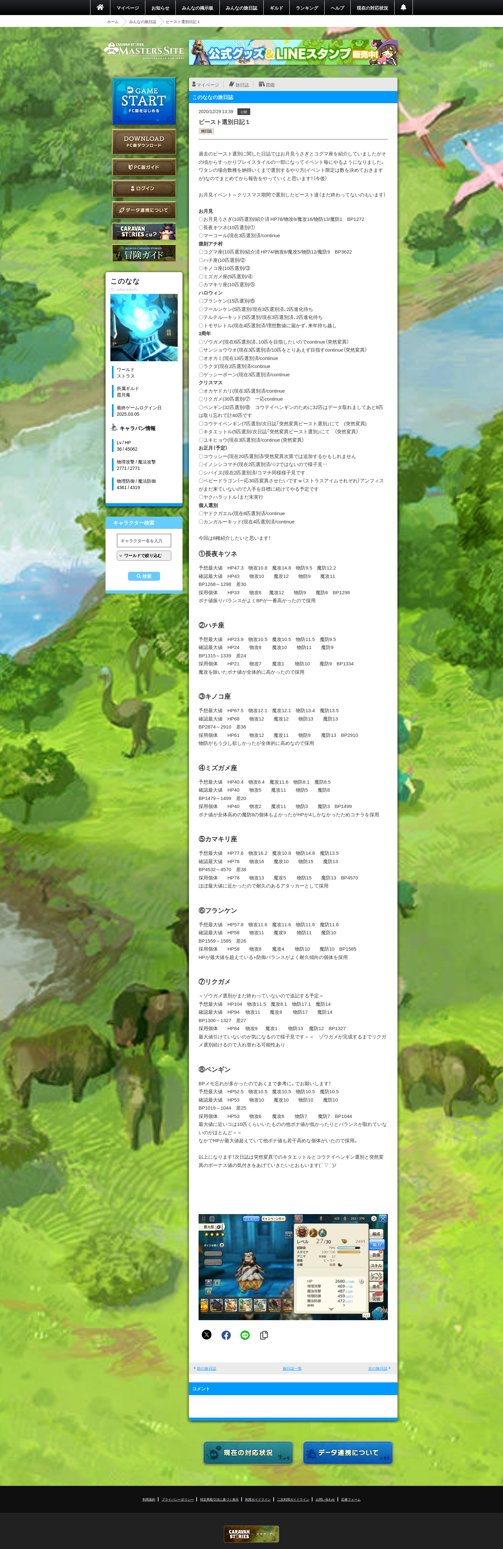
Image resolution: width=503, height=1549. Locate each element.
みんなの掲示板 (197, 7)
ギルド (276, 7)
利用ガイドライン (258, 1499)
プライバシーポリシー (178, 1499)
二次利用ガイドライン (293, 1499)
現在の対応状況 (372, 7)
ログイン (144, 188)
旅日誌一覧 (292, 1368)
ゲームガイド (144, 253)
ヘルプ (337, 7)
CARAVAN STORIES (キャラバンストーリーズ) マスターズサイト (144, 51)
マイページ (127, 7)
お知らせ (160, 7)
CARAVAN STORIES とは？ (144, 231)
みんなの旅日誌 (241, 7)
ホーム (113, 21)
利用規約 (148, 1499)
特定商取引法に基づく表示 (219, 1499)
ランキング (307, 7)
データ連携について (144, 210)
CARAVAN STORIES (251, 1534)
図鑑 (270, 84)
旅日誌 (242, 84)
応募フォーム (351, 1499)
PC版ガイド (144, 167)
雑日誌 (206, 131)
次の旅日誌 (378, 1368)
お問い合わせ (325, 1499)
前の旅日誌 (206, 1368)
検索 (146, 576)
